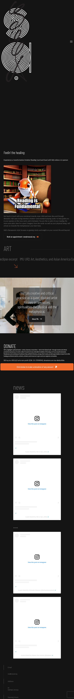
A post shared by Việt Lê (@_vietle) (37, 452)
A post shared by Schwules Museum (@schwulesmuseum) (37, 590)
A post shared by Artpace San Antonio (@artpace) (37, 655)
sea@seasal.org (12, 674)
